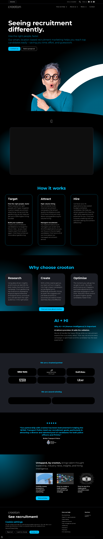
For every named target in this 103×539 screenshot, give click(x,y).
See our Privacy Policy (11, 528)
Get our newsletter (71, 1)
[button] (62, 6)
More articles (42, 498)
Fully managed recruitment (69, 523)
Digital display (65, 519)
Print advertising (66, 531)
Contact (92, 7)
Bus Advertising (66, 515)
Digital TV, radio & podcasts (68, 517)
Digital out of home (67, 521)
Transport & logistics (88, 516)
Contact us (14, 49)
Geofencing (65, 525)
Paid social (64, 529)
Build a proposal (29, 49)
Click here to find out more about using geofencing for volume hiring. (51, 216)
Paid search (65, 527)
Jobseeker (12, 1)
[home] (14, 7)
